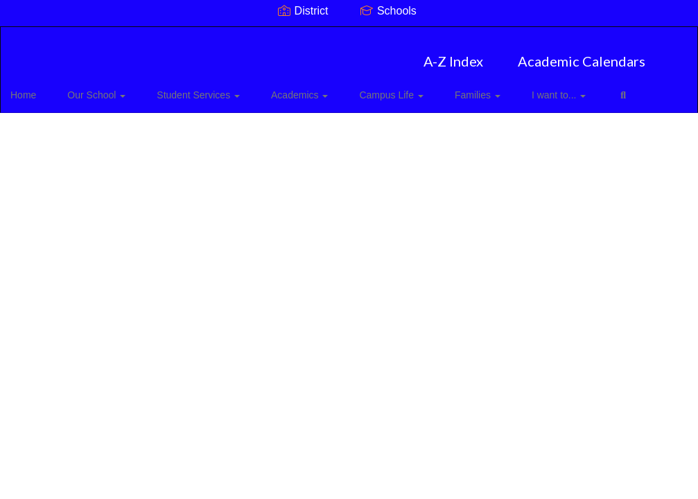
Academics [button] (289, 88)
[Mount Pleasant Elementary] (349, 35)
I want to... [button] (518, 88)
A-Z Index (453, 54)
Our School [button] (107, 88)
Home (45, 88)
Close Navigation (68, 128)
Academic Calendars (581, 54)
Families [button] (447, 88)
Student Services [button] (199, 88)
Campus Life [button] (371, 88)
